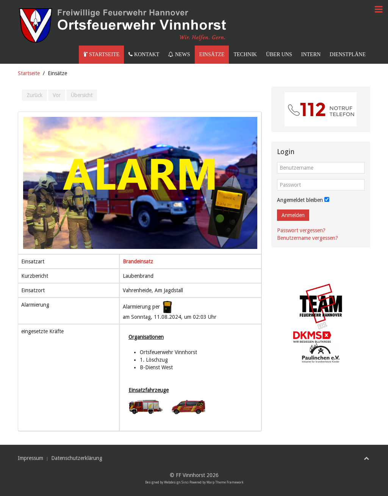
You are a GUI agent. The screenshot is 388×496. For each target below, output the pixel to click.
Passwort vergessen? (301, 230)
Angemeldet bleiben (300, 200)
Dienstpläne (348, 54)
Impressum (30, 458)
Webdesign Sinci (176, 482)
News (179, 54)
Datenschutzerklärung (76, 458)
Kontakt (143, 54)
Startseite (101, 54)
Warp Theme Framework (225, 482)
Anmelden (293, 215)
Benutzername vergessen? (307, 238)
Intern (311, 54)
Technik (245, 54)
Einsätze (212, 54)
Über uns (279, 54)
